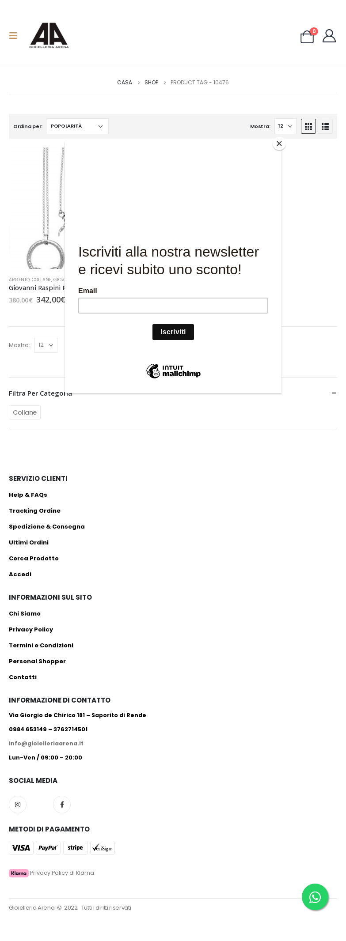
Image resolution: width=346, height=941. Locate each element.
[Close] (279, 143)
